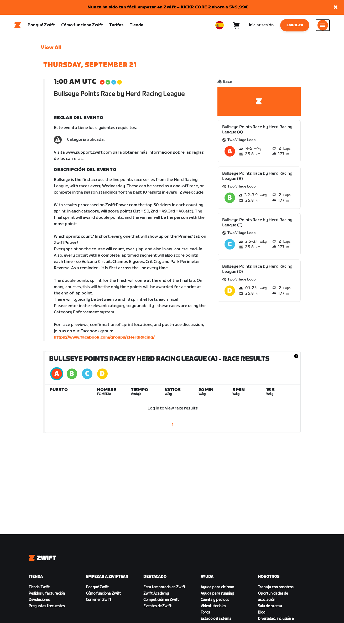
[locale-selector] (219, 26)
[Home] (18, 26)
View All (51, 50)
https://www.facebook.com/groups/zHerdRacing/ (104, 340)
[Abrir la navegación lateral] (323, 26)
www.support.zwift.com (89, 155)
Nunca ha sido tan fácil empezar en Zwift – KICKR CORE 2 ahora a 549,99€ (167, 7)
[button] (335, 7)
